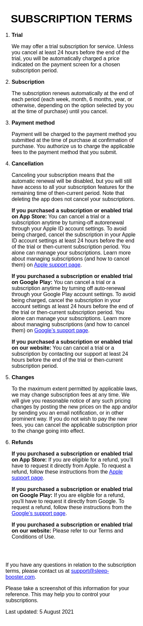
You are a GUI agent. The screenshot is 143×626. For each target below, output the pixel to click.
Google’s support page (61, 330)
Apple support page (57, 265)
